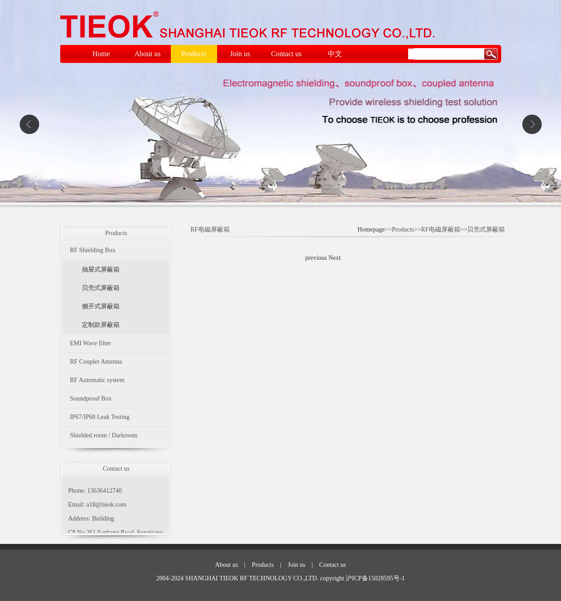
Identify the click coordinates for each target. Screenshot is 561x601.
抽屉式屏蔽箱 (101, 269)
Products (263, 564)
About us (226, 564)
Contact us (332, 564)
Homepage (371, 229)
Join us (296, 564)
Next (335, 257)
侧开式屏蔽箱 (101, 306)
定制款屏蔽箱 (101, 324)
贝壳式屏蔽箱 (101, 288)
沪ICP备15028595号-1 (375, 578)
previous (316, 257)
